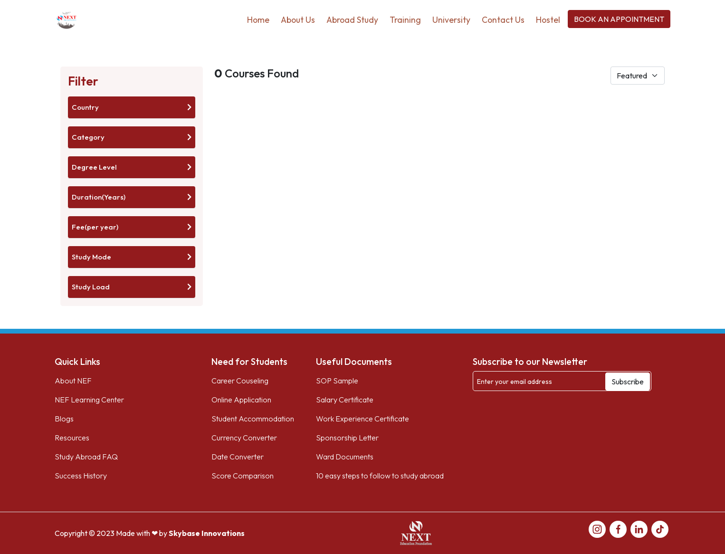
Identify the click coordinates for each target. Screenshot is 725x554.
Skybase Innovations (207, 533)
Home (258, 19)
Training (405, 19)
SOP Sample (337, 380)
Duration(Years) (131, 196)
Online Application (241, 399)
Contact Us (503, 19)
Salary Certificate (344, 399)
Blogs (64, 418)
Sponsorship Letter (347, 437)
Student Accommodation (252, 418)
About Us (298, 19)
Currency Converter (244, 437)
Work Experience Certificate (362, 418)
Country (131, 107)
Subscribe (627, 381)
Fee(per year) (131, 226)
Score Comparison (242, 475)
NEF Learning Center (89, 399)
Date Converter (237, 456)
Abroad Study (352, 19)
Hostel (548, 19)
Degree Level (131, 167)
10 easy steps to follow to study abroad (380, 475)
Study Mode (131, 256)
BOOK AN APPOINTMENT (619, 19)
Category (131, 137)
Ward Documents (344, 456)
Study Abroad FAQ (86, 456)
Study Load (131, 286)
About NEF (73, 380)
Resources (72, 437)
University (451, 19)
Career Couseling (239, 380)
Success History (81, 475)
